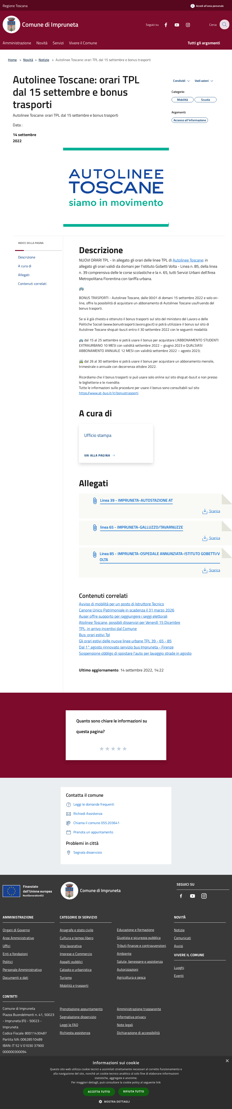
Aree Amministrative (18, 938)
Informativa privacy (131, 1016)
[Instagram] (184, 24)
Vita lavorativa (71, 945)
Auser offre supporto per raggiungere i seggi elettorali (123, 616)
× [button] (227, 1061)
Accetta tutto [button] (99, 1092)
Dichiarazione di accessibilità (138, 1032)
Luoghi (179, 967)
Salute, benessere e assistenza (140, 961)
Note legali (125, 1024)
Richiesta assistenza (75, 1032)
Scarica (210, 511)
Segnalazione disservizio (78, 1016)
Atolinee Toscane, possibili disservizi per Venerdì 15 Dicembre (129, 622)
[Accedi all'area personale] (207, 6)
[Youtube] (173, 24)
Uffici (6, 945)
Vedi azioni (205, 81)
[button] (116, 1101)
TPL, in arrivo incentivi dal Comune (108, 629)
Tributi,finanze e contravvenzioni (141, 945)
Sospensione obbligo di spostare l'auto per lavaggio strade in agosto (135, 653)
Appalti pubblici (71, 961)
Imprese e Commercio (76, 953)
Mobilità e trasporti (74, 985)
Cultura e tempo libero (76, 938)
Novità (28, 59)
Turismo (66, 977)
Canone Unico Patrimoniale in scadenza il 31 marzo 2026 (126, 610)
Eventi (179, 975)
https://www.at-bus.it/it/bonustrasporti (108, 393)
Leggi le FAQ (69, 1024)
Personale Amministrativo (22, 969)
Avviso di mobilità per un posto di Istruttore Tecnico (121, 604)
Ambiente (124, 953)
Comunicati (182, 938)
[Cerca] (224, 24)
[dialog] (116, 1082)
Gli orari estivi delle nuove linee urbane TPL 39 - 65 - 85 (125, 641)
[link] (188, 260)
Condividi (182, 81)
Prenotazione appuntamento (81, 1009)
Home (12, 59)
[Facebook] (162, 24)
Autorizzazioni (127, 969)
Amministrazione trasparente (139, 1009)
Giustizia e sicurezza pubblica (139, 937)
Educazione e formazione (135, 929)
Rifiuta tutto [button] (133, 1091)
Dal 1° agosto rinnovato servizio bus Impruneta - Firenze (126, 647)
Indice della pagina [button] (30, 243)
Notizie (44, 59)
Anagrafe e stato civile (76, 930)
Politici (8, 961)
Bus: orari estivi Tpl (94, 635)
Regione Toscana (15, 5)
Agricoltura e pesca (131, 977)
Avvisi (178, 945)
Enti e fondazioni (15, 953)
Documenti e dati (15, 977)
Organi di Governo (16, 930)
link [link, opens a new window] (158, 1082)
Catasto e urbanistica (76, 969)
